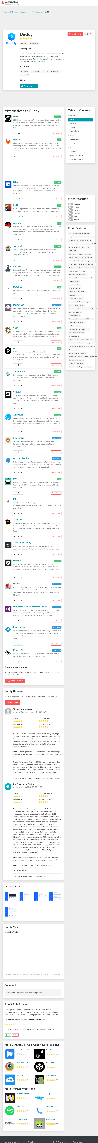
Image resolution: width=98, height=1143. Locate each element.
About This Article (76, 155)
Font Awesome (23, 1050)
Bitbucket (18, 182)
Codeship (17, 266)
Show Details (56, 133)
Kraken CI (18, 650)
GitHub (16, 116)
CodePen (50, 1062)
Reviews (73, 123)
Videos (72, 143)
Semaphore (18, 437)
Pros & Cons (74, 131)
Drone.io (17, 560)
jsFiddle (20, 1075)
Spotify (20, 1106)
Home (5, 12)
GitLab (16, 139)
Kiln (15, 499)
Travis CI (17, 246)
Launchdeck (19, 627)
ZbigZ (48, 1094)
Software (13, 12)
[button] (95, 3)
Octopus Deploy (21, 458)
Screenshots (74, 139)
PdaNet (49, 1050)
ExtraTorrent (22, 1119)
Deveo (16, 583)
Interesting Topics (76, 159)
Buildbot (17, 286)
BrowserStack (22, 1062)
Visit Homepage (30, 86)
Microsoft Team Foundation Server (30, 606)
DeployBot (18, 304)
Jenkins (16, 205)
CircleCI (17, 391)
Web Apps (24, 12)
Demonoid (50, 1119)
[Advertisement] (49, 21)
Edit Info (88, 34)
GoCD (16, 348)
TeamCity (17, 519)
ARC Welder (51, 1075)
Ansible (17, 223)
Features (73, 127)
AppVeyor (18, 414)
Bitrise (16, 478)
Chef (15, 327)
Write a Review (75, 34)
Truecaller (50, 1106)
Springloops (19, 371)
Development (36, 12)
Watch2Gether (23, 1094)
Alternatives (74, 119)
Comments (74, 151)
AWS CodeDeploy (22, 542)
